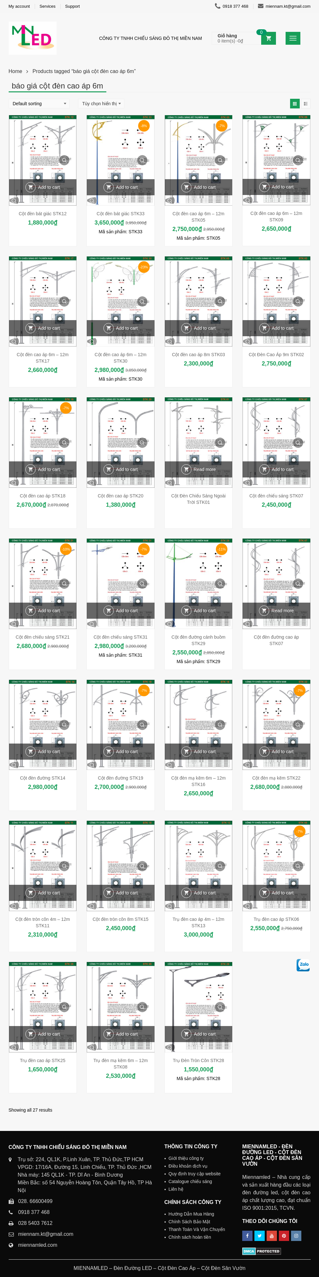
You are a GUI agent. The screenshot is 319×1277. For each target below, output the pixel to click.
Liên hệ (176, 1189)
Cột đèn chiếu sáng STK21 (43, 637)
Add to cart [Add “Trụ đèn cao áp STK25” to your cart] (49, 1034)
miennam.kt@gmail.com (284, 6)
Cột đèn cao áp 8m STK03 (198, 354)
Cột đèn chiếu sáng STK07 (276, 495)
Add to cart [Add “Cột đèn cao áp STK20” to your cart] (127, 469)
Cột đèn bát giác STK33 (121, 213)
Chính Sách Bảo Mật (189, 1221)
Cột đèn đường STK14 (42, 778)
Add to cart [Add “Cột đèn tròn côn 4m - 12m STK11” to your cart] (49, 892)
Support (72, 6)
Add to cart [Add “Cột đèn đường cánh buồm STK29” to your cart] (205, 610)
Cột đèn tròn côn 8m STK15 (120, 919)
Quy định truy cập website (195, 1173)
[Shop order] (39, 103)
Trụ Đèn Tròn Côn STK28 (198, 1060)
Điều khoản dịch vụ (188, 1166)
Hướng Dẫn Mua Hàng (191, 1214)
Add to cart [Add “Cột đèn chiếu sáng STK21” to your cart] (49, 610)
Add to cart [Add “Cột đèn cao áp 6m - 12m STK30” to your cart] (127, 328)
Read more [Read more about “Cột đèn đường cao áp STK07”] (282, 610)
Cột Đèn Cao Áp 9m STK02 (276, 354)
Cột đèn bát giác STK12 (42, 213)
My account (19, 6)
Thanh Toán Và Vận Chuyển (197, 1229)
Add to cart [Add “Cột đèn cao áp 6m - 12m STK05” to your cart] (205, 187)
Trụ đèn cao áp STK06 (276, 919)
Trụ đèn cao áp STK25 (43, 1060)
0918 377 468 (231, 6)
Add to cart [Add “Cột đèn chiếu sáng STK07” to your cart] (283, 469)
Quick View (64, 160)
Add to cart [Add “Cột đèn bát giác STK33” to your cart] (127, 187)
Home (15, 71)
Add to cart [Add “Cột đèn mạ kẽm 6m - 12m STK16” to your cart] (205, 751)
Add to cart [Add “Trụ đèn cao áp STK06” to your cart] (283, 892)
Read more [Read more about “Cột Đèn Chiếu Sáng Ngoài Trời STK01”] (205, 469)
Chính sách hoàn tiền (190, 1237)
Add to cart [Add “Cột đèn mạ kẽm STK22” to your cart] (283, 751)
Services (48, 6)
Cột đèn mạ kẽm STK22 (276, 778)
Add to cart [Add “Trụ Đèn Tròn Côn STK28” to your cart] (205, 1034)
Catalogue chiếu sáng (190, 1181)
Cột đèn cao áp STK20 (120, 495)
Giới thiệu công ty (186, 1158)
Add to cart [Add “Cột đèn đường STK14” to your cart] (49, 751)
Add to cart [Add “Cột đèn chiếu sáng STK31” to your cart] (127, 610)
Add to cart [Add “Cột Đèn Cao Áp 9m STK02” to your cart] (283, 328)
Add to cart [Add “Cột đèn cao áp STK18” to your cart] (49, 469)
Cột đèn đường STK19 (120, 778)
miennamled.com (38, 1245)
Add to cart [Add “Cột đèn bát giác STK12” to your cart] (49, 187)
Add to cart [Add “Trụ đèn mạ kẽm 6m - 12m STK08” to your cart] (127, 1034)
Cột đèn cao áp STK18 (43, 495)
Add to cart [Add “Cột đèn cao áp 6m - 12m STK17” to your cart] (49, 328)
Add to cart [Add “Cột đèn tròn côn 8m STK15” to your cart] (127, 892)
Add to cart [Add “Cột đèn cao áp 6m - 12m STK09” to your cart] (283, 187)
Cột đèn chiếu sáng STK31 (120, 637)
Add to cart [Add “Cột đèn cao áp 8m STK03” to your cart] (205, 328)
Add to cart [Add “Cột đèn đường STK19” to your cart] (127, 751)
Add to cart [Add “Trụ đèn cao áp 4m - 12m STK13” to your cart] (205, 892)
